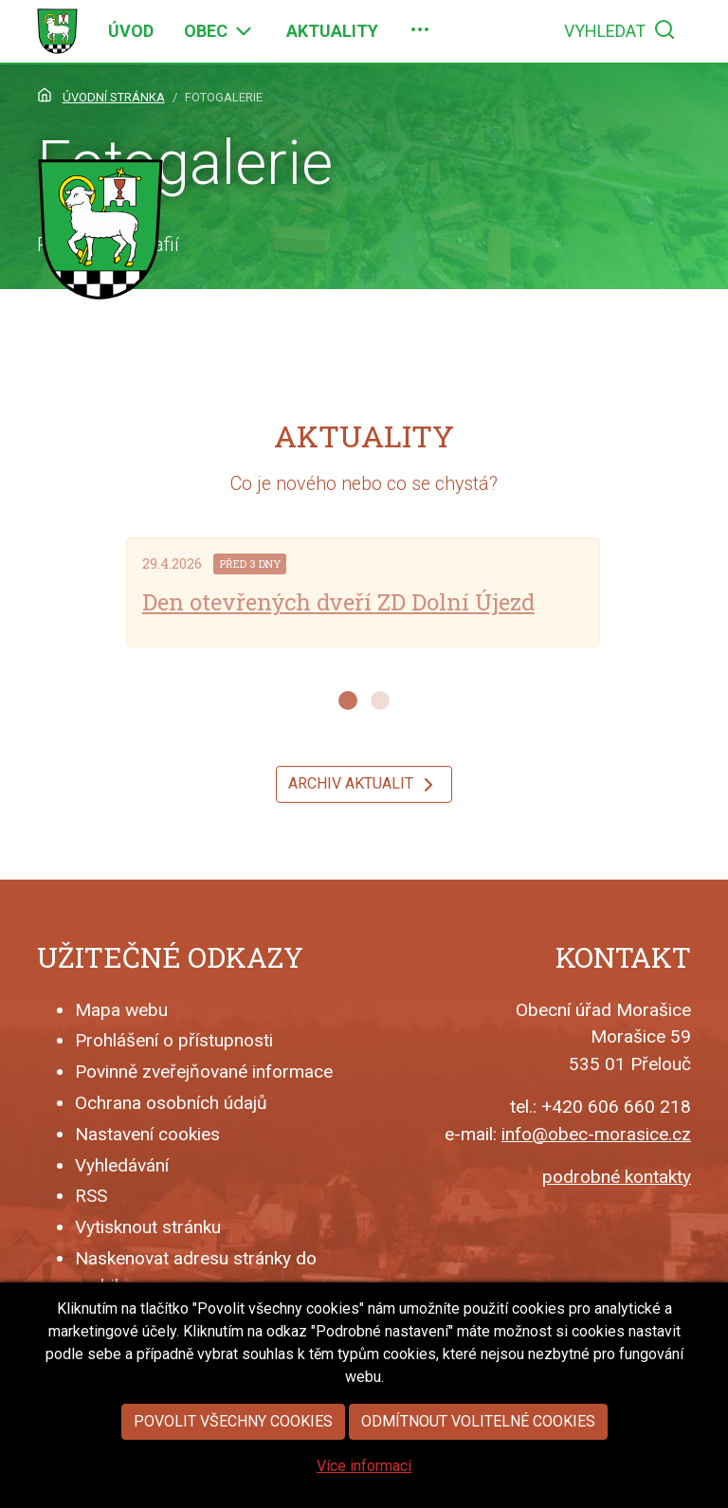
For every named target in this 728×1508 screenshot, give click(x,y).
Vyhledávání (122, 1165)
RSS (91, 1196)
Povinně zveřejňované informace (204, 1071)
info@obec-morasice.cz (596, 1134)
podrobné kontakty (616, 1177)
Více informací (364, 1484)
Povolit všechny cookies (233, 1439)
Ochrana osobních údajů (171, 1103)
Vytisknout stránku (148, 1227)
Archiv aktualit (364, 784)
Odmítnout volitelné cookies (478, 1439)
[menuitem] (131, 31)
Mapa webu (121, 1010)
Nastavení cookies (147, 1134)
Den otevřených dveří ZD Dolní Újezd (338, 602)
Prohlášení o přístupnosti (174, 1040)
